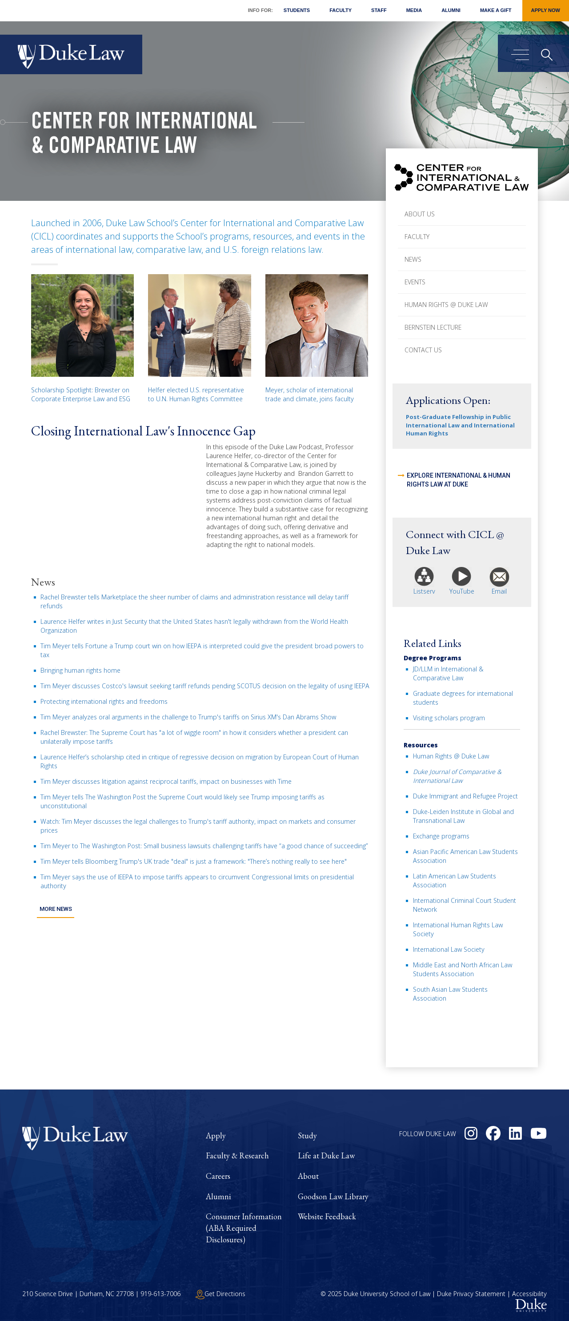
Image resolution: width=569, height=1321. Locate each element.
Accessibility (529, 1293)
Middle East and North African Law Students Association (462, 969)
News (413, 259)
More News (55, 908)
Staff (379, 10)
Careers (218, 1176)
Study (307, 1135)
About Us (420, 214)
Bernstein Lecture (433, 327)
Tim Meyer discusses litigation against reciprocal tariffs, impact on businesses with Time (166, 781)
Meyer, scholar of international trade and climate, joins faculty (309, 394)
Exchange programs (441, 836)
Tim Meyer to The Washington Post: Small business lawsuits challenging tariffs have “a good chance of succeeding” (204, 846)
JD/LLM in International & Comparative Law (448, 673)
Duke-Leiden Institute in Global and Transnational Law (463, 816)
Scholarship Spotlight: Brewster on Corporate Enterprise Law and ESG (80, 394)
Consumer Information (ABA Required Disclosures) (244, 1227)
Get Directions (220, 1293)
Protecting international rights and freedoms (104, 701)
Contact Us (423, 350)
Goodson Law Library (333, 1196)
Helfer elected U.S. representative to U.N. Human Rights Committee (196, 394)
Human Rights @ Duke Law (446, 304)
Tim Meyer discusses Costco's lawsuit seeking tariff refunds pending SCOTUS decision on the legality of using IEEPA (204, 686)
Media (414, 10)
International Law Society (449, 949)
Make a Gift (496, 10)
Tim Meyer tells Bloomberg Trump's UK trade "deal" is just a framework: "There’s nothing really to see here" (193, 861)
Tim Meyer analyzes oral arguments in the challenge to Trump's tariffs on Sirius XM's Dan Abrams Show (188, 717)
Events (415, 282)
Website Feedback (327, 1216)
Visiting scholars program (449, 718)
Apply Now (545, 10)
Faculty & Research (237, 1155)
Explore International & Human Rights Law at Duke (458, 480)
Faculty (340, 10)
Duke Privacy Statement (471, 1293)
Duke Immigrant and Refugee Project (465, 796)
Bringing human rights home (80, 670)
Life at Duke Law (326, 1155)
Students (297, 10)
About (308, 1176)
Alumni (451, 10)
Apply (216, 1135)
